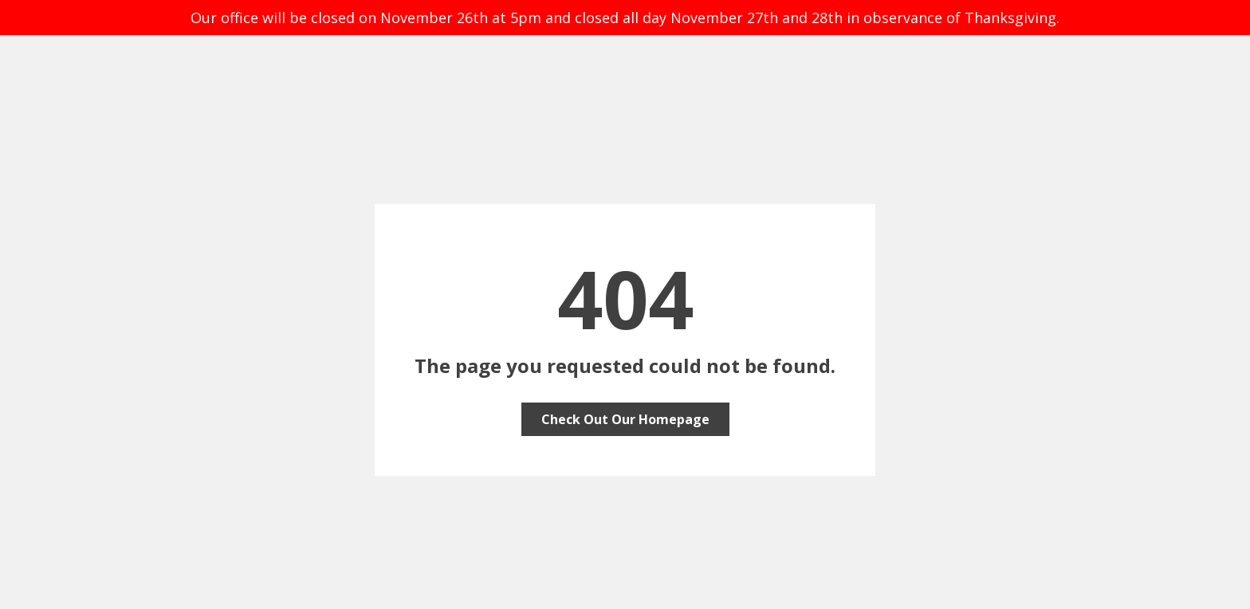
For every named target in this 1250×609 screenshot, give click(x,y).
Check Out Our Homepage (625, 419)
